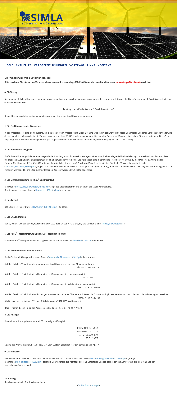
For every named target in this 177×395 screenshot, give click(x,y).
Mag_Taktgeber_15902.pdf (28, 362)
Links (91, 65)
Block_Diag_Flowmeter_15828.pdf (32, 187)
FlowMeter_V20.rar (82, 240)
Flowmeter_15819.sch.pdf (47, 190)
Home (8, 65)
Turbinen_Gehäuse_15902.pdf (20, 166)
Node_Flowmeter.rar (113, 224)
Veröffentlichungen (50, 65)
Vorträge (77, 65)
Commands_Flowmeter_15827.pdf (64, 257)
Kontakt (104, 65)
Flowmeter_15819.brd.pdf (44, 207)
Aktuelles (24, 65)
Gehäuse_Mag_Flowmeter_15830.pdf (108, 358)
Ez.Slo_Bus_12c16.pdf (88, 385)
